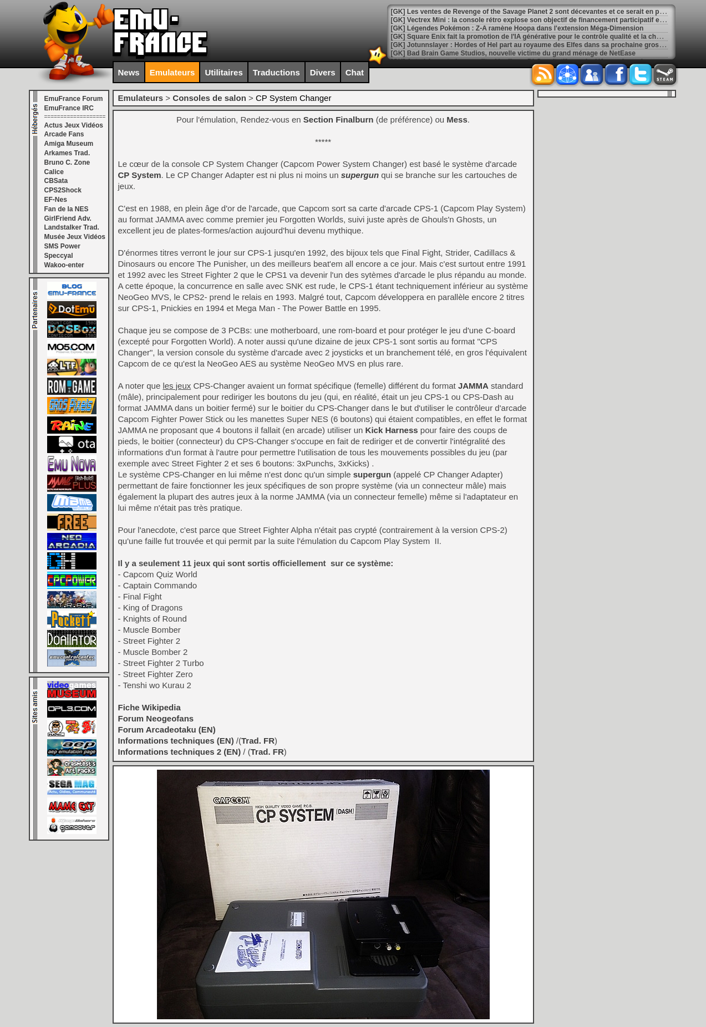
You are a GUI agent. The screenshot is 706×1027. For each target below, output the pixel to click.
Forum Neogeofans (156, 718)
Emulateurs (172, 72)
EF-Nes (55, 200)
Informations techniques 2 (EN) (179, 751)
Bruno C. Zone (67, 162)
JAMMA (473, 385)
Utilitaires (223, 72)
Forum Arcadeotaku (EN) (167, 729)
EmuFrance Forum (73, 99)
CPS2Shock (63, 190)
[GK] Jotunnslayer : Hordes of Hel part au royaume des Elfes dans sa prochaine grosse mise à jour (547, 45)
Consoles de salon (209, 98)
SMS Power (62, 246)
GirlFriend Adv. (68, 218)
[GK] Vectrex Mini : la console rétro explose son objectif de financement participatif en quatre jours (547, 20)
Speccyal (58, 256)
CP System (139, 175)
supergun (360, 175)
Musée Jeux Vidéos (75, 237)
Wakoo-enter (64, 265)
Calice (54, 172)
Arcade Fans (64, 134)
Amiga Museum (69, 144)
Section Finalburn (338, 119)
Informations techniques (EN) (176, 740)
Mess (457, 119)
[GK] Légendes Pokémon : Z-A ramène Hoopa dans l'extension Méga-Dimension (517, 28)
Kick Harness (391, 430)
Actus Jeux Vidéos (74, 125)
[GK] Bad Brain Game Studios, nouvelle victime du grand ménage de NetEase (513, 53)
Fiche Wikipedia (149, 707)
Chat (355, 72)
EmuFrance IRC (69, 108)
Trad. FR (258, 740)
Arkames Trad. (67, 153)
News (129, 72)
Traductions (276, 72)
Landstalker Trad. (71, 227)
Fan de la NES (66, 209)
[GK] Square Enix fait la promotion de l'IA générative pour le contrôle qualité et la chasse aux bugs (546, 36)
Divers (323, 72)
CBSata (56, 181)
